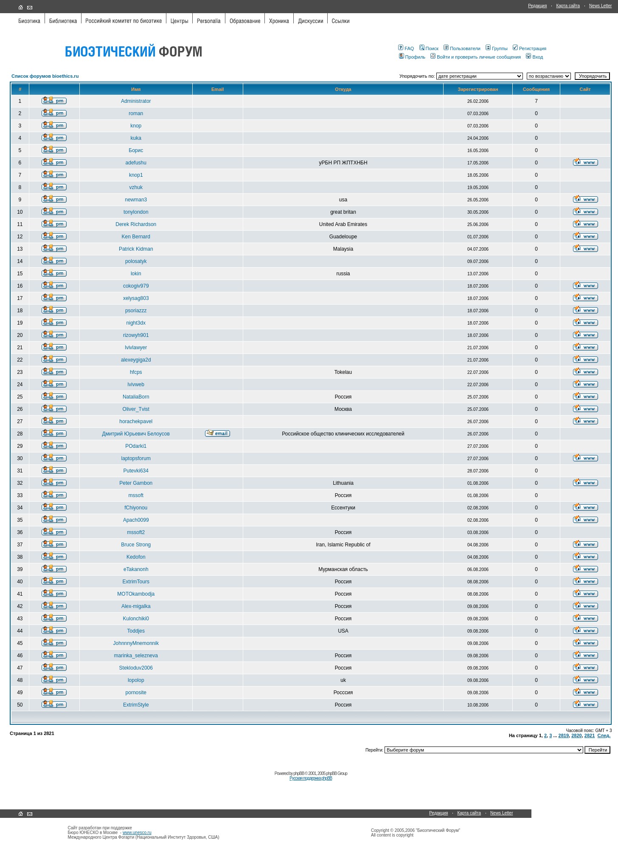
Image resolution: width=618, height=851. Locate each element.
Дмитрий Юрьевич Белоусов (136, 434)
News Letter (600, 5)
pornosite (136, 693)
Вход (534, 56)
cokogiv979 (136, 286)
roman (136, 113)
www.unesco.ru (137, 832)
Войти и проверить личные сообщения (475, 56)
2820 (576, 735)
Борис (136, 150)
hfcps (136, 372)
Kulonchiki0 (136, 619)
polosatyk (136, 261)
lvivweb (136, 384)
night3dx (136, 323)
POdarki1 (135, 446)
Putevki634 (136, 471)
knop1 (136, 175)
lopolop (136, 680)
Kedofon (136, 557)
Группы (497, 48)
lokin (136, 274)
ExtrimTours (136, 582)
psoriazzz (136, 311)
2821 (589, 735)
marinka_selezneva (136, 656)
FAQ (406, 48)
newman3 (136, 200)
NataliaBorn (136, 397)
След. (603, 735)
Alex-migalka (136, 606)
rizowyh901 (136, 335)
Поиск (428, 48)
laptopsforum (136, 458)
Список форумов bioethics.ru (45, 76)
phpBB (298, 773)
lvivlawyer (136, 348)
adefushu (136, 163)
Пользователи (462, 48)
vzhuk (136, 187)
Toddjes (136, 631)
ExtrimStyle (136, 705)
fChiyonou (135, 508)
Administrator (136, 101)
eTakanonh (136, 569)
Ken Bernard (136, 237)
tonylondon (136, 212)
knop (135, 126)
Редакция (537, 5)
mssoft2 (136, 532)
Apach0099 (136, 520)
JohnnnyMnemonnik (136, 643)
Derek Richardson (135, 224)
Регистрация (529, 48)
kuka (136, 138)
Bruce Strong (136, 545)
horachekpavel (135, 421)
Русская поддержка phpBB (310, 778)
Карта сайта (568, 5)
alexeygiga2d (136, 360)
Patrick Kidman (136, 249)
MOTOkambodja (135, 594)
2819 (564, 735)
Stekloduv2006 (136, 668)
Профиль (412, 56)
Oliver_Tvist (136, 409)
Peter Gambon (135, 483)
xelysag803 (136, 298)
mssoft (136, 495)
